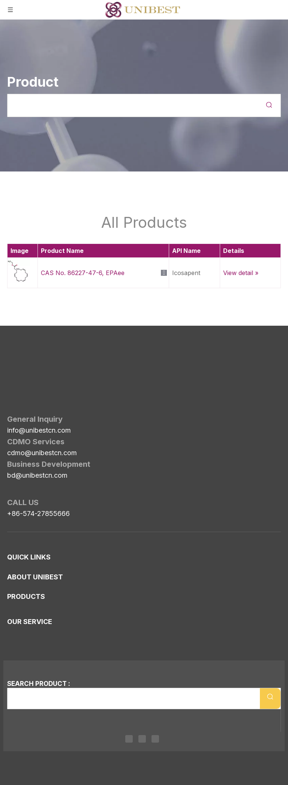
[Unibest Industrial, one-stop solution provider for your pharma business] (13, 351)
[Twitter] (142, 739)
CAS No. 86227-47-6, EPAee (82, 273)
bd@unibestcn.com (37, 433)
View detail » (240, 273)
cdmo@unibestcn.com (42, 411)
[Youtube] (155, 739)
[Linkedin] (129, 739)
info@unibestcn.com (39, 388)
